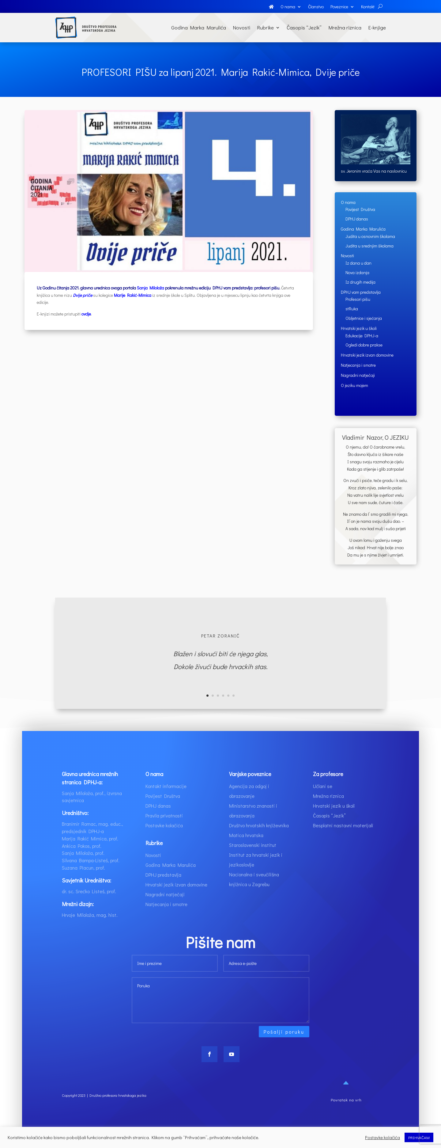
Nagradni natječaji (358, 375)
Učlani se (322, 798)
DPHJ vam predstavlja (361, 292)
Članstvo (316, 7)
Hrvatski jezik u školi (359, 328)
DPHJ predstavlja (163, 887)
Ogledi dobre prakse (364, 345)
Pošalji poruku (284, 1044)
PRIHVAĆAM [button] (419, 1137)
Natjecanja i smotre (358, 365)
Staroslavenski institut (252, 857)
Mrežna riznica (344, 27)
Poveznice (339, 7)
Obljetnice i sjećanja (363, 318)
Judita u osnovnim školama (370, 236)
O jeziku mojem (354, 385)
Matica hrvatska (246, 847)
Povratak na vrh (346, 1112)
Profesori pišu (357, 299)
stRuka (351, 309)
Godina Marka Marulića (198, 27)
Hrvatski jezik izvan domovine (367, 355)
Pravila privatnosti (164, 828)
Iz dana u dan (358, 263)
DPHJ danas (356, 219)
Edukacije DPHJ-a (361, 336)
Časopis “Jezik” (304, 27)
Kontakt (368, 7)
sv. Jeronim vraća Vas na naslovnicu (374, 171)
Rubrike (265, 27)
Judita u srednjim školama (369, 246)
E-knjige (377, 27)
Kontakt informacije (166, 798)
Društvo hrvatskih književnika (259, 838)
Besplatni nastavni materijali (343, 838)
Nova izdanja (357, 272)
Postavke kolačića (164, 838)
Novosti (241, 27)
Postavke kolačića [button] (382, 1137)
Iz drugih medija (360, 282)
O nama (288, 7)
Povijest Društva (360, 209)
